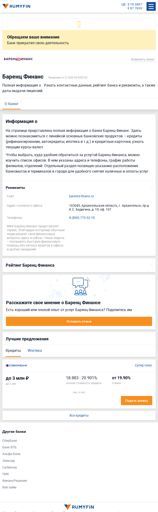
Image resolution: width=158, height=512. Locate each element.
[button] (79, 188)
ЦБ (123, 4)
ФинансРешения (14, 481)
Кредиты (13, 350)
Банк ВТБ (9, 447)
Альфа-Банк (11, 454)
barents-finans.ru (81, 196)
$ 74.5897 (135, 4)
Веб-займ (9, 487)
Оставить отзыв (79, 321)
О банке (11, 103)
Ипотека (35, 350)
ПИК (5, 474)
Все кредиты (79, 415)
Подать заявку (136, 400)
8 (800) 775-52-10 (82, 218)
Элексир (8, 461)
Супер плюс (143, 365)
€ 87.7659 (135, 8)
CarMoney (9, 467)
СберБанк (9, 441)
